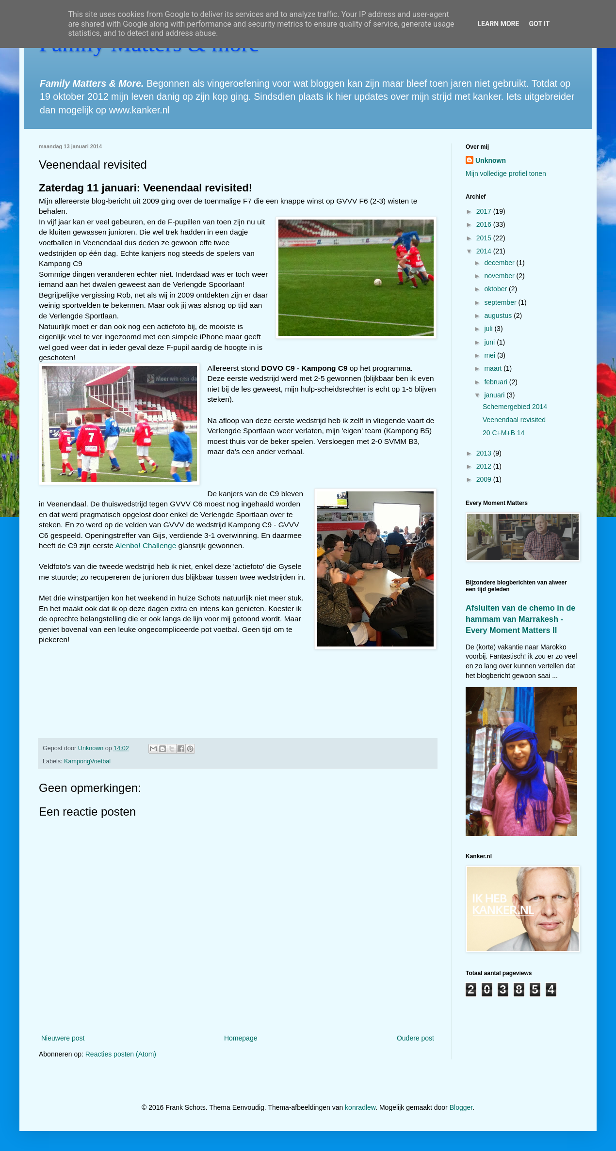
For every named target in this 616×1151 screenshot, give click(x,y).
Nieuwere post (63, 1038)
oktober (496, 289)
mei (490, 355)
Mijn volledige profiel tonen (506, 173)
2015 (484, 238)
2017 (484, 211)
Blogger (461, 1107)
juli (489, 328)
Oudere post (415, 1038)
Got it (539, 24)
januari (495, 395)
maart (493, 368)
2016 (484, 224)
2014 (484, 251)
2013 (484, 453)
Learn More (498, 24)
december (500, 263)
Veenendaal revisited (514, 420)
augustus (499, 315)
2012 (484, 466)
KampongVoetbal (87, 761)
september (501, 302)
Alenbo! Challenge (145, 545)
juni (490, 342)
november (500, 276)
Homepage (241, 1038)
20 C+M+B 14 (503, 433)
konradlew (360, 1107)
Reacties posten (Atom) (120, 1054)
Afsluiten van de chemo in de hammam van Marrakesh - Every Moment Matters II (520, 618)
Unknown (490, 160)
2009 (484, 479)
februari (496, 382)
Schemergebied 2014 (515, 406)
